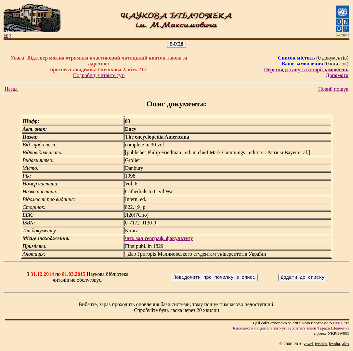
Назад (11, 90)
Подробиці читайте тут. (98, 76)
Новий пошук (333, 90)
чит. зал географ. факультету (159, 239)
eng (7, 35)
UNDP (339, 323)
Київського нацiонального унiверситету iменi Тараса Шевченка (291, 329)
